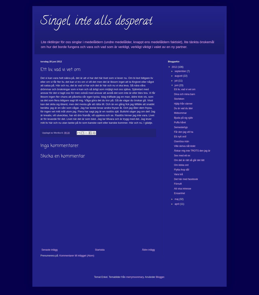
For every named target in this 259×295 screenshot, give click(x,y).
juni (177, 85)
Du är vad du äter (183, 108)
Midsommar (180, 113)
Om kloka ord (181, 165)
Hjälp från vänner (183, 103)
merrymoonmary (135, 277)
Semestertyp (181, 127)
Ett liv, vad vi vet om (184, 89)
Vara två (178, 174)
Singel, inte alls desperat (96, 22)
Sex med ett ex (182, 155)
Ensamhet (179, 193)
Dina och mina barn (184, 94)
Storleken (179, 98)
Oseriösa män (181, 141)
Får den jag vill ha (183, 132)
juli (176, 80)
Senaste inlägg (49, 249)
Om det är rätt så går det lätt (189, 160)
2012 (175, 67)
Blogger (160, 277)
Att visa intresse (182, 188)
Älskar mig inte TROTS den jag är (192, 150)
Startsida (99, 249)
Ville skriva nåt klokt (184, 146)
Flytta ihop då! (181, 169)
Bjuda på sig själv (183, 117)
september (181, 71)
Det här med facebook (186, 179)
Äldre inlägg (148, 249)
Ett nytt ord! (180, 136)
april (177, 204)
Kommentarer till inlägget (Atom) (76, 255)
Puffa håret (180, 122)
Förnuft (178, 183)
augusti (179, 75)
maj (177, 199)
